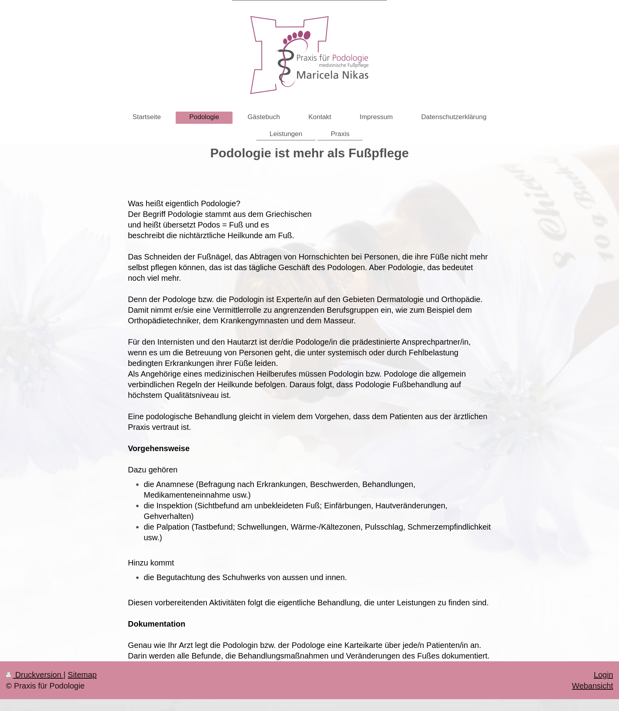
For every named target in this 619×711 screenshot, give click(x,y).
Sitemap (82, 674)
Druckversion (35, 674)
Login (603, 674)
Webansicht (592, 685)
